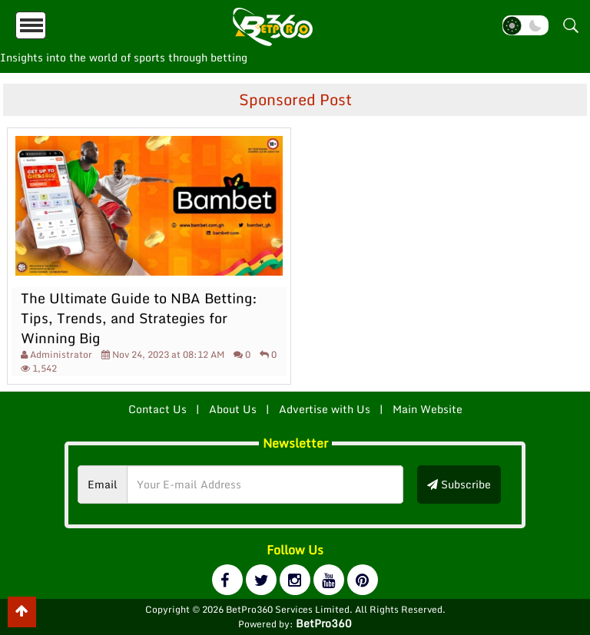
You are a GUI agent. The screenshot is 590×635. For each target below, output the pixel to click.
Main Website (427, 409)
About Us (233, 409)
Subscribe (459, 484)
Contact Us (157, 409)
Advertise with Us (324, 409)
